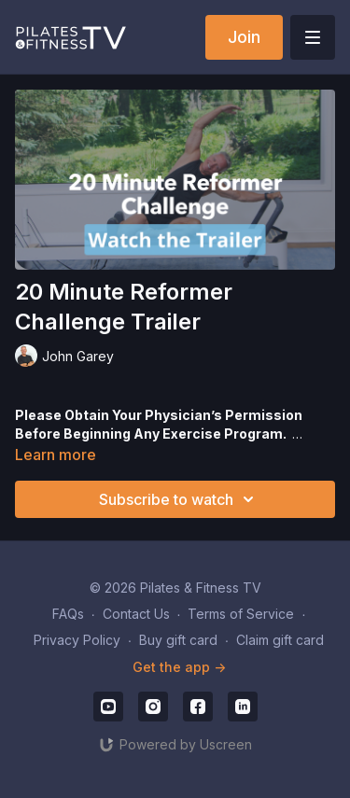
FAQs (68, 614)
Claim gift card (280, 640)
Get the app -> (179, 667)
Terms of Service (241, 614)
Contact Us (136, 614)
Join (244, 37)
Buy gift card (178, 640)
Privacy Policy (77, 640)
